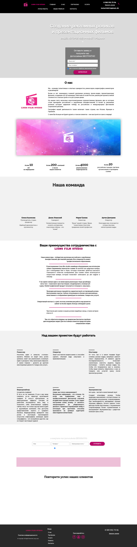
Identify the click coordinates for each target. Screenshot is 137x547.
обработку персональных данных (87, 68)
